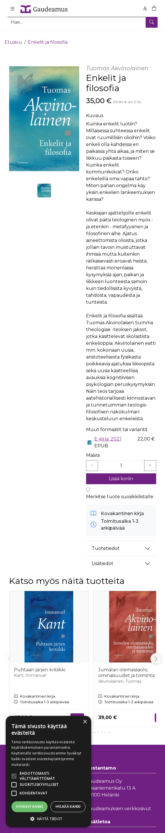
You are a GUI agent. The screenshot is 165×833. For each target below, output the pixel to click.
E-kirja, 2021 (107, 433)
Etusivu (13, 36)
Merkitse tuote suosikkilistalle (119, 491)
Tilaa (77, 711)
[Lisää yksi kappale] (150, 459)
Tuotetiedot (106, 543)
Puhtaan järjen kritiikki (39, 664)
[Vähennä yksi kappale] (92, 459)
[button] (48, 819)
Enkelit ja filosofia (48, 36)
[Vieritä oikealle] (156, 653)
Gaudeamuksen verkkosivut (118, 803)
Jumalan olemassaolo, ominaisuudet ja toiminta (126, 667)
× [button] (85, 722)
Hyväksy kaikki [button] (29, 806)
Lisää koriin (121, 473)
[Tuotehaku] (82, 22)
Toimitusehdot (102, 829)
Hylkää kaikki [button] (68, 806)
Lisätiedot (102, 558)
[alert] (48, 771)
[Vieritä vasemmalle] (9, 653)
